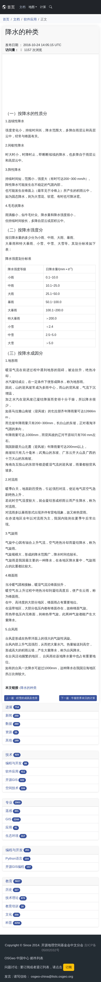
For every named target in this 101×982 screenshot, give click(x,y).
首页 (8, 7)
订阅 (69, 967)
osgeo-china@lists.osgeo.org (52, 976)
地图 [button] (32, 7)
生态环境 (16, 836)
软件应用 (30, 19)
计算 (43, 7)
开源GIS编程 (19, 867)
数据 (13, 724)
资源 (12, 732)
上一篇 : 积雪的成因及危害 (21, 698)
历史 (13, 890)
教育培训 (15, 906)
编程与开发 (17, 763)
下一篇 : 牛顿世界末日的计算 (78, 698)
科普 (13, 923)
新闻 (13, 715)
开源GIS (16, 780)
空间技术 (16, 788)
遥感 (13, 811)
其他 (13, 740)
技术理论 (16, 898)
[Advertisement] (50, 84)
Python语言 (18, 859)
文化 (13, 914)
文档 (22, 7)
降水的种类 (28, 688)
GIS (13, 819)
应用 (12, 827)
